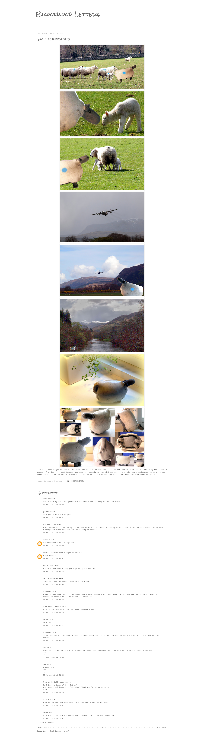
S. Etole (47, 699)
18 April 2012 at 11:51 (53, 559)
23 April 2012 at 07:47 (53, 718)
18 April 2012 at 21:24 (53, 612)
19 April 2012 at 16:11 (53, 625)
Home (102, 727)
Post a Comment (47, 723)
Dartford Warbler (50, 578)
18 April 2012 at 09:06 (53, 533)
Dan (44, 648)
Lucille (46, 540)
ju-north (47, 512)
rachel (46, 619)
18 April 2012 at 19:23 (53, 600)
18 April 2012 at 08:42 (53, 505)
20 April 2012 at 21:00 (53, 658)
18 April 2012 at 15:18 (53, 572)
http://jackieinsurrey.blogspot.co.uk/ (60, 553)
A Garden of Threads (52, 607)
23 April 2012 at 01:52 (53, 705)
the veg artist (49, 525)
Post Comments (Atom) (59, 731)
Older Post (161, 727)
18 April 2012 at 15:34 (53, 584)
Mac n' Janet (48, 566)
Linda (45, 712)
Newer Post (42, 727)
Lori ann (47, 499)
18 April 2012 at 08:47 (53, 518)
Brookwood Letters (68, 14)
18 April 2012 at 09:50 (53, 546)
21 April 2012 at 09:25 (53, 692)
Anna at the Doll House (53, 682)
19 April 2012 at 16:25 (53, 641)
